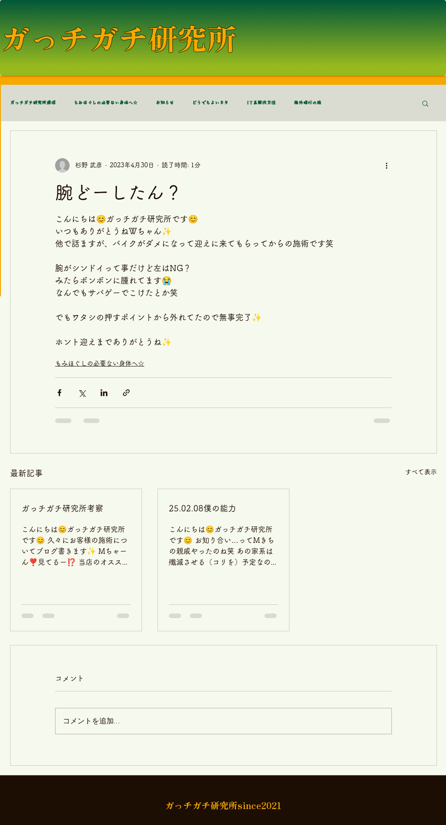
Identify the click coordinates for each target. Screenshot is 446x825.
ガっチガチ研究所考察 (62, 508)
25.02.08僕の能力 (202, 508)
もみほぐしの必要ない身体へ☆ (105, 103)
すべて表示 (421, 472)
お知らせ (165, 103)
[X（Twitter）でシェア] (81, 392)
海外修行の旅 (307, 103)
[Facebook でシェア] (59, 392)
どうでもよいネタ (210, 103)
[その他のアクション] (386, 165)
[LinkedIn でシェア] (104, 392)
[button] (425, 103)
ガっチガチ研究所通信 (33, 103)
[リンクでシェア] (126, 392)
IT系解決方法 (261, 103)
